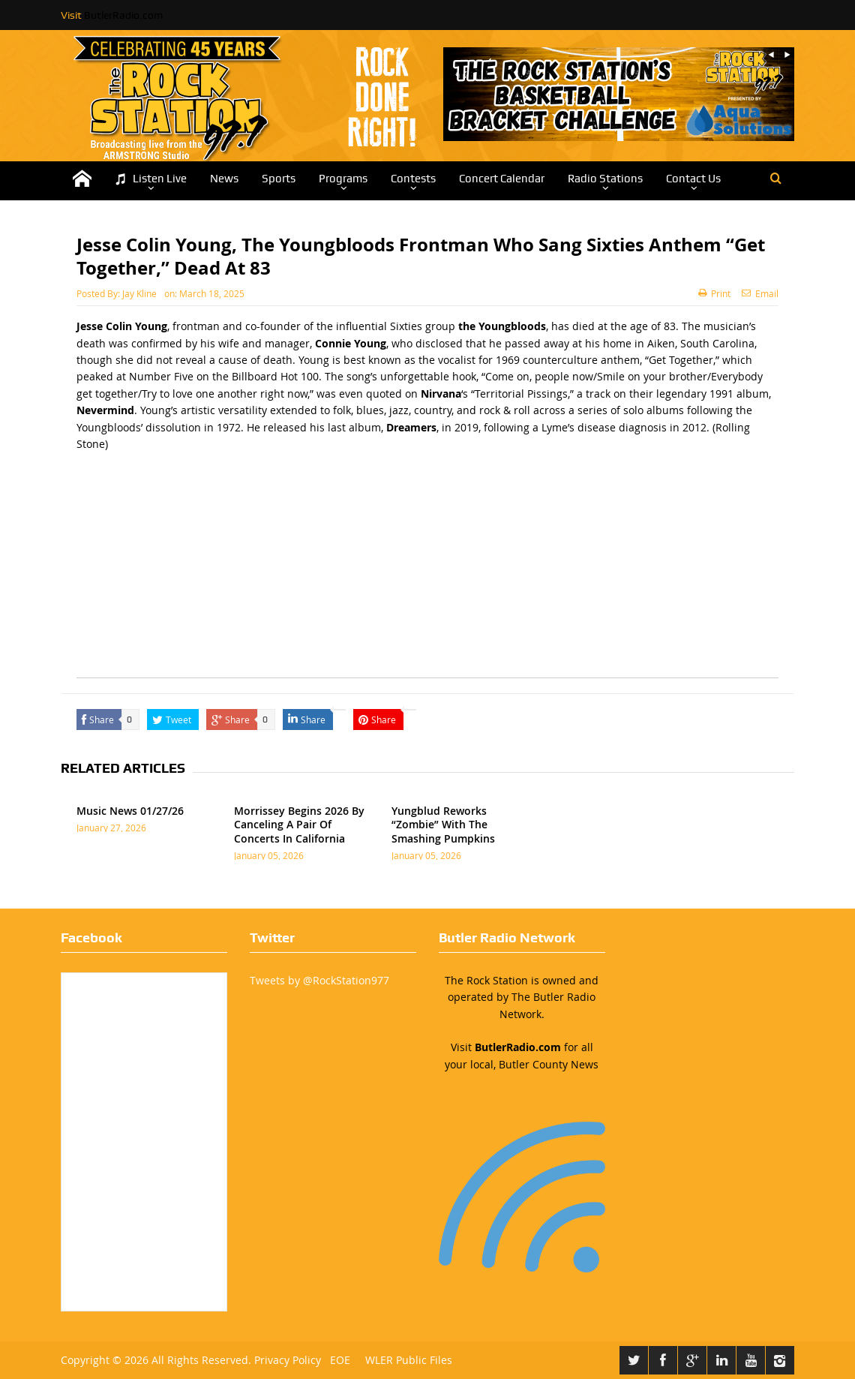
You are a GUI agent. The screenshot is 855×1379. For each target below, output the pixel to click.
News (224, 178)
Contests (413, 178)
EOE (337, 1360)
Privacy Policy (287, 1360)
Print (714, 293)
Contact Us (693, 178)
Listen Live (151, 179)
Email (760, 293)
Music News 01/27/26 (130, 811)
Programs (343, 178)
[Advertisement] (427, 572)
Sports (279, 178)
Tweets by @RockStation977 (319, 980)
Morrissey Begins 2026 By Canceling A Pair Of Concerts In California (299, 824)
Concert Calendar (501, 178)
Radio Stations (605, 178)
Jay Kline (139, 293)
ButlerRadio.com (123, 15)
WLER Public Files (408, 1360)
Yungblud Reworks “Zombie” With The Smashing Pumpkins (443, 824)
